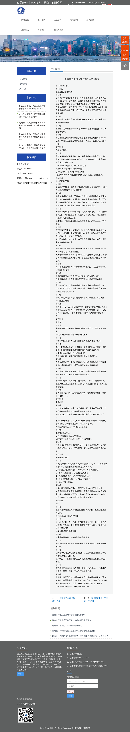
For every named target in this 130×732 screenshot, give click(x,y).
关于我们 (41, 30)
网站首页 (25, 20)
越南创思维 (58, 30)
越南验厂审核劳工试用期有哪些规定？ (68, 625)
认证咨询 (57, 20)
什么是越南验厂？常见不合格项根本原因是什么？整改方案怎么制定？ (32, 137)
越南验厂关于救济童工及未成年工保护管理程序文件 (73, 631)
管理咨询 (74, 20)
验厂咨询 (41, 20)
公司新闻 (23, 79)
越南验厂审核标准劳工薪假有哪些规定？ (69, 615)
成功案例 (90, 20)
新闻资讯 (25, 30)
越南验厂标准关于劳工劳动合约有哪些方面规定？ (72, 620)
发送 (70, 696)
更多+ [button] (20, 674)
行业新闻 (23, 84)
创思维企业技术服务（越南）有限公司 (39, 2)
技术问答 (23, 89)
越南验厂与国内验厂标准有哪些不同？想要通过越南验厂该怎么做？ (80, 636)
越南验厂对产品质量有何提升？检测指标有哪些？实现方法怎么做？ (32, 125)
